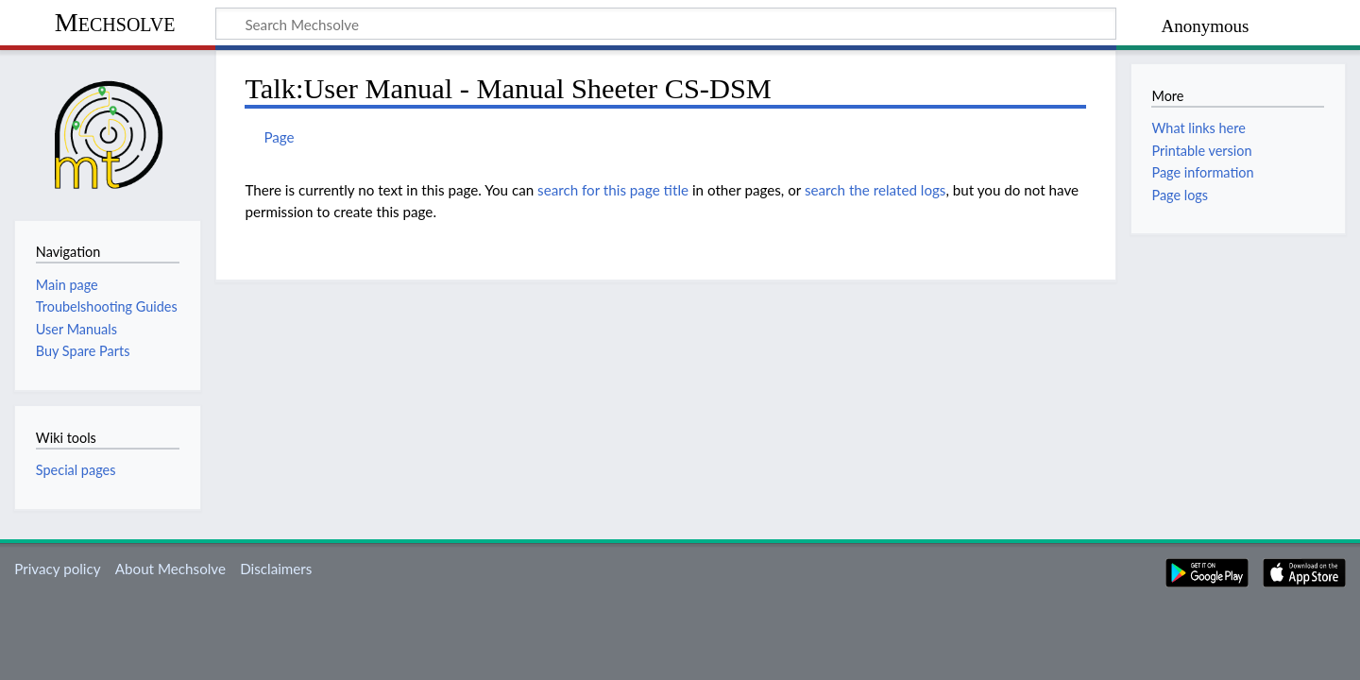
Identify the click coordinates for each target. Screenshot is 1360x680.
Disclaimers (276, 568)
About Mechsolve (170, 568)
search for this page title (612, 189)
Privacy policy (57, 568)
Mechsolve (115, 22)
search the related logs (875, 189)
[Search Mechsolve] (665, 23)
